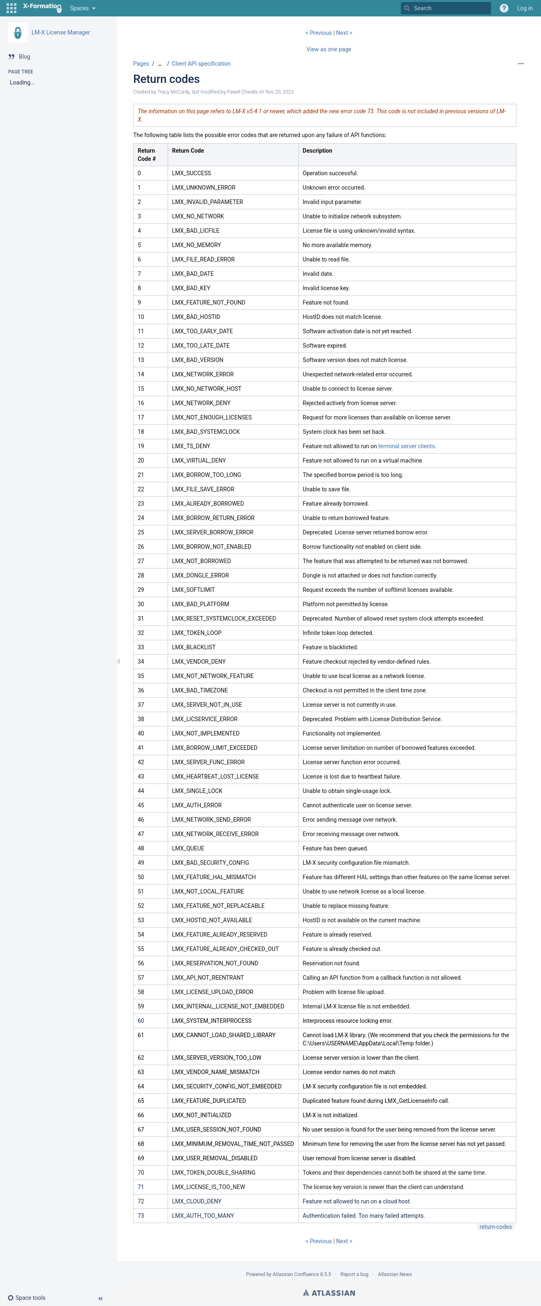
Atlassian (329, 1292)
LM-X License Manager (61, 32)
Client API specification (201, 63)
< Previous (319, 33)
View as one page (329, 49)
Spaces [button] (79, 8)
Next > (344, 33)
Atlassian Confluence (296, 1274)
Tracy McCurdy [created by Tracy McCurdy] (173, 92)
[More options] (521, 63)
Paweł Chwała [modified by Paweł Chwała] (242, 92)
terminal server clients (406, 446)
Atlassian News (395, 1274)
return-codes (496, 1227)
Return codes (166, 79)
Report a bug (354, 1274)
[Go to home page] (42, 8)
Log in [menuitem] (525, 8)
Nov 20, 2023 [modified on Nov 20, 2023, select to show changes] (279, 92)
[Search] (407, 8)
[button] (11, 8)
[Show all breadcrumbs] (159, 63)
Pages (141, 63)
